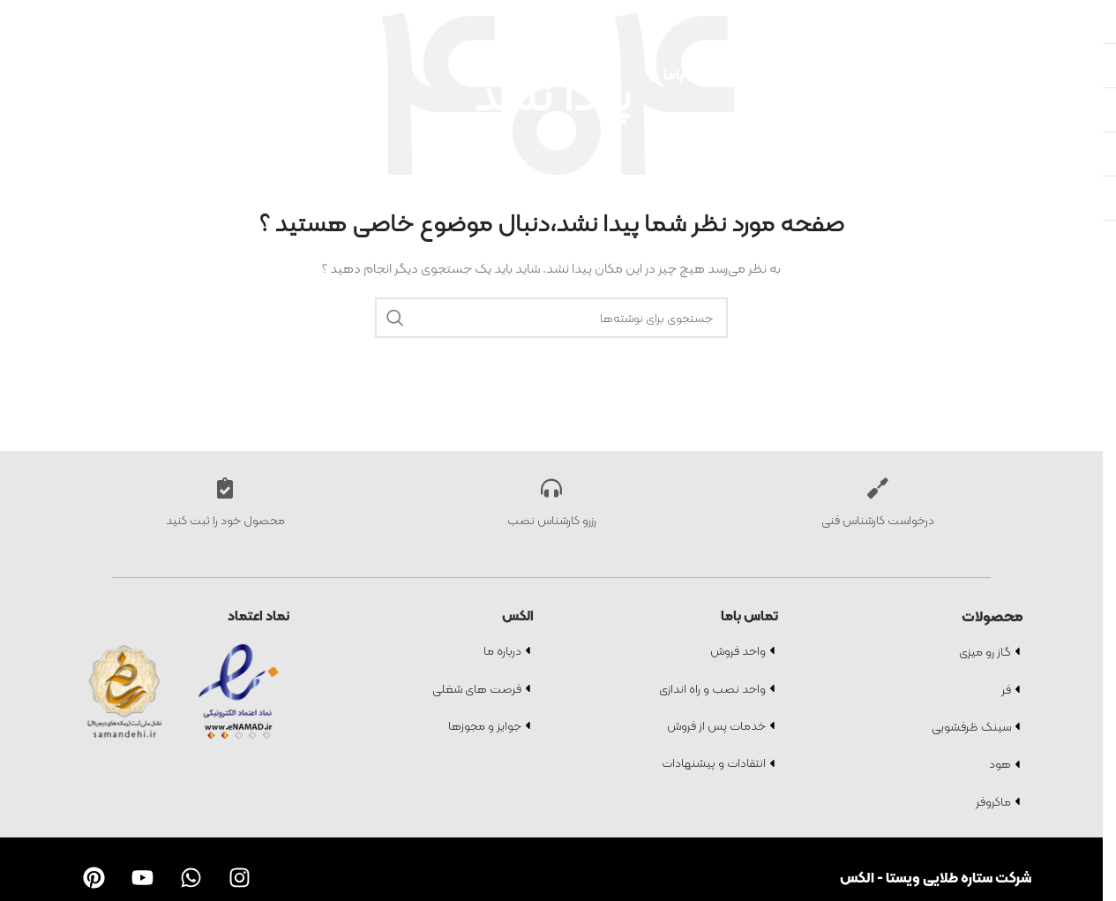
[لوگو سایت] (62, 73)
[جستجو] (1071, 17)
